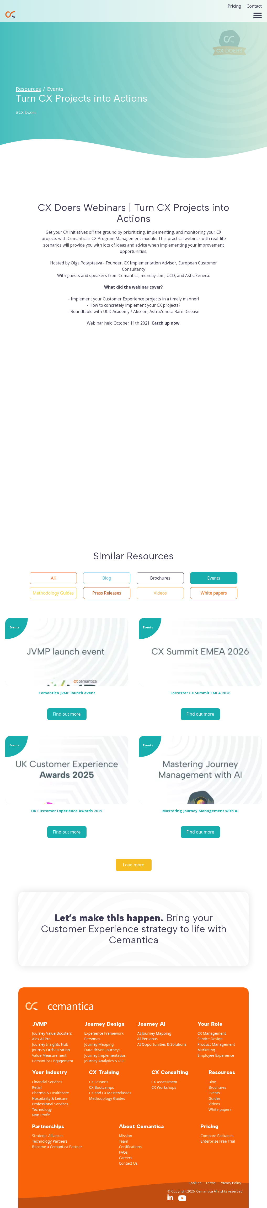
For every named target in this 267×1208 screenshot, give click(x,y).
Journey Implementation (105, 1055)
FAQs (123, 1152)
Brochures (217, 1087)
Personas (92, 1038)
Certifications (130, 1146)
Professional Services (50, 1103)
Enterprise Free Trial (217, 1141)
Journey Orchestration (51, 1049)
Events (214, 1092)
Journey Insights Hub (50, 1044)
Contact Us (128, 1163)
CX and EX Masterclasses (110, 1092)
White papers (220, 1109)
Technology (42, 1109)
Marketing (206, 1049)
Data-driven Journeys (102, 1049)
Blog (212, 1081)
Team (123, 1141)
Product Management (216, 1044)
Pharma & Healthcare (50, 1092)
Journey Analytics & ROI (104, 1060)
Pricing (234, 6)
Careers (125, 1157)
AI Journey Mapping (154, 1033)
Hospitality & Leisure (49, 1098)
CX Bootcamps (101, 1087)
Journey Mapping (99, 1044)
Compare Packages (216, 1135)
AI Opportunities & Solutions (161, 1044)
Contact (254, 6)
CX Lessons (98, 1081)
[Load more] (134, 865)
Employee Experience (215, 1055)
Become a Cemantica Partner (57, 1146)
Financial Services (47, 1081)
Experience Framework (104, 1033)
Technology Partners (49, 1141)
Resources (28, 88)
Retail (37, 1087)
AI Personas (147, 1038)
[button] (53, 578)
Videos (214, 1103)
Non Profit (41, 1114)
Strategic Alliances (47, 1135)
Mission (125, 1135)
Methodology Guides (107, 1098)
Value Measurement (49, 1055)
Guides (215, 1098)
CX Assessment (164, 1081)
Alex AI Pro (41, 1038)
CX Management (211, 1033)
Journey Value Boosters (52, 1033)
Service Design (210, 1038)
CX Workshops (163, 1087)
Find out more (67, 714)
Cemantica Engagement (52, 1060)
